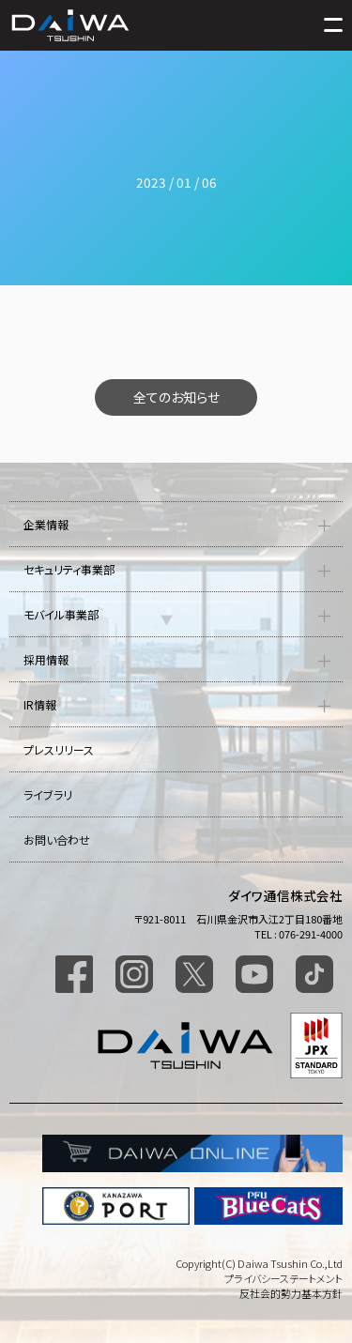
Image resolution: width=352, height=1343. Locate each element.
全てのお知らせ (176, 397)
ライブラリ (47, 794)
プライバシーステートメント (283, 1278)
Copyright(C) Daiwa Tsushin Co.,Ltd (259, 1263)
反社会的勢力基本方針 (291, 1293)
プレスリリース (58, 749)
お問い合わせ (56, 839)
